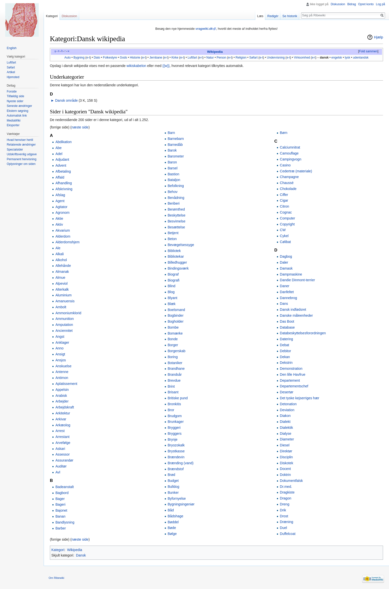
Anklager (62, 342)
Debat (284, 345)
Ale (57, 248)
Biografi (173, 280)
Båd (171, 510)
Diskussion (338, 4)
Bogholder (176, 321)
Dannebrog (288, 298)
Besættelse (176, 227)
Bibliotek (174, 251)
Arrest (60, 431)
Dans (284, 304)
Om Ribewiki (56, 577)
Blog (171, 292)
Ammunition (64, 319)
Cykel (284, 236)
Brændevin (176, 457)
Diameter (287, 439)
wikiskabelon (136, 66)
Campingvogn (290, 159)
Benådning (176, 198)
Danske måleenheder (296, 315)
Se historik (289, 16)
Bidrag (351, 4)
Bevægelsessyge (181, 245)
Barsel (173, 168)
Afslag (60, 195)
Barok (172, 150)
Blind (171, 286)
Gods (123, 57)
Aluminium (63, 295)
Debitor (285, 351)
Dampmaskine (291, 274)
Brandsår (175, 374)
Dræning (286, 522)
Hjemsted (13, 77)
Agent (60, 201)
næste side (79, 127)
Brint (171, 386)
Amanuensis (64, 301)
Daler (284, 262)
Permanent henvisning (21, 159)
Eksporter (13, 125)
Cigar (284, 200)
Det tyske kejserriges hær (299, 398)
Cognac (286, 212)
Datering (286, 339)
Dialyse (285, 433)
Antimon (61, 378)
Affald (59, 177)
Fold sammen (368, 51)
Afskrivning (63, 189)
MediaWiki (13, 120)
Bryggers (175, 433)
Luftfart (192, 57)
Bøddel (173, 522)
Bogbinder (176, 315)
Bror (171, 410)
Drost (284, 516)
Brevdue (174, 380)
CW (283, 230)
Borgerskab (177, 351)
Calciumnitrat (290, 147)
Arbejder (61, 401)
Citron (284, 206)
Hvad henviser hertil (20, 140)
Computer (287, 218)
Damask (286, 268)
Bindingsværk (178, 268)
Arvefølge (62, 443)
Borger (173, 345)
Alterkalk (62, 289)
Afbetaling (63, 171)
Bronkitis (174, 404)
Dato (97, 57)
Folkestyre (110, 57)
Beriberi (174, 203)
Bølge (172, 534)
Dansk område (66, 100)
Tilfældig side (15, 96)
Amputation (64, 325)
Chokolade (288, 189)
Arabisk (61, 396)
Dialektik (286, 428)
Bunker (173, 493)
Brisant (173, 392)
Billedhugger (177, 262)
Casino (285, 165)
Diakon (285, 416)
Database (287, 327)
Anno (59, 348)
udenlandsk (360, 57)
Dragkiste (287, 492)
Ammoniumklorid (68, 313)
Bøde (172, 528)
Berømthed (176, 209)
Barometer (176, 156)
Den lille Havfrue (292, 374)
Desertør (286, 392)
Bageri (60, 504)
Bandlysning (64, 522)
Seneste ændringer (19, 106)
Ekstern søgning (17, 111)
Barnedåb (175, 145)
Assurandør (64, 460)
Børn (283, 133)
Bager (60, 499)
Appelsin (62, 390)
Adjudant (62, 159)
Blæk (172, 304)
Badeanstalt (64, 487)
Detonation (288, 404)
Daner (284, 286)
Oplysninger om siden (21, 164)
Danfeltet (287, 292)
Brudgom (175, 416)
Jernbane (155, 57)
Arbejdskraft (64, 407)
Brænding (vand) (181, 463)
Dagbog (286, 256)
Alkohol (61, 260)
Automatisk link (17, 115)
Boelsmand (176, 310)
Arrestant (62, 437)
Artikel (11, 72)
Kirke (174, 57)
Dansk (81, 555)
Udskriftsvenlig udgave (22, 154)
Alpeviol (61, 283)
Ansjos (60, 360)
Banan (60, 516)
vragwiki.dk (204, 29)
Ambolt (60, 307)
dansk (324, 57)
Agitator (61, 207)
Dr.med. (286, 487)
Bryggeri (174, 428)
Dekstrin (286, 363)
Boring (173, 357)
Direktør (286, 451)
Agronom (62, 213)
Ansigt (60, 354)
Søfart (253, 57)
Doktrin (285, 475)
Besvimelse (177, 221)
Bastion (173, 174)
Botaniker (175, 363)
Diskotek (286, 463)
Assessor (62, 454)
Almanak (62, 272)
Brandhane (176, 369)
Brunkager (176, 422)
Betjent (173, 233)
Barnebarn (176, 139)
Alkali (59, 254)
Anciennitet (63, 331)
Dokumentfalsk (291, 481)
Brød (171, 475)
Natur (210, 57)
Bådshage (175, 516)
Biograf (173, 274)
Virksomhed (302, 57)
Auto (68, 57)
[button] (368, 51)
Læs (260, 16)
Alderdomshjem (67, 242)
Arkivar (60, 419)
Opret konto (366, 4)
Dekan (285, 357)
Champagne (289, 177)
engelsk (336, 57)
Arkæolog (62, 425)
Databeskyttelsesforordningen (303, 333)
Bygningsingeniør (181, 504)
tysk (347, 57)
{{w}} (166, 66)
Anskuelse (63, 366)
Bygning (79, 57)
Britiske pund (178, 398)
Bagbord (61, 493)
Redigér (272, 16)
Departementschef (294, 386)
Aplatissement (66, 384)
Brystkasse (176, 451)
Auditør (60, 466)
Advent (60, 165)
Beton (172, 239)
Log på (380, 4)
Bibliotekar (176, 256)
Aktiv (59, 224)
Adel (58, 154)
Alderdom (62, 236)
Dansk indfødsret (293, 309)
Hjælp (378, 37)
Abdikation (63, 142)
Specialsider (15, 149)
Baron (172, 162)
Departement (290, 380)
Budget (173, 481)
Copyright (287, 224)
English (11, 48)
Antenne (61, 372)
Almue (60, 277)
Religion (241, 57)
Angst (59, 337)
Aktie (59, 218)
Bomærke (175, 333)
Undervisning (276, 57)
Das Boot (287, 321)
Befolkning (176, 186)
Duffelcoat (287, 534)
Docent (285, 469)
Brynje (173, 439)
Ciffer (284, 195)
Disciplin (286, 457)
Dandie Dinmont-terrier (297, 280)
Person (221, 57)
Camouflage (289, 153)
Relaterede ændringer (21, 144)
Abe (58, 148)
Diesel (285, 445)
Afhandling (63, 183)
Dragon (285, 498)
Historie (135, 57)
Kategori (57, 550)
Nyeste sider (15, 101)
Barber (60, 528)
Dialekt (285, 422)
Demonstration (291, 369)
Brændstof (176, 469)
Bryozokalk (176, 445)
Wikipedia (215, 52)
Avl (57, 472)
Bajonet (61, 510)
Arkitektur (62, 413)
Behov (173, 192)
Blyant (172, 298)
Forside (12, 91)
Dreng (284, 504)
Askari (60, 449)
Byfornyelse (177, 498)
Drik (283, 510)
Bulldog (173, 487)
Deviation (287, 410)
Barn (171, 133)
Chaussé (286, 183)
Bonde (173, 339)
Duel (283, 528)
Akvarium (62, 230)
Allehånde (63, 266)
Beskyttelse (177, 215)
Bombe (173, 327)
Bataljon (174, 180)
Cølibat (285, 242)
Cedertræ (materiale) (296, 171)
